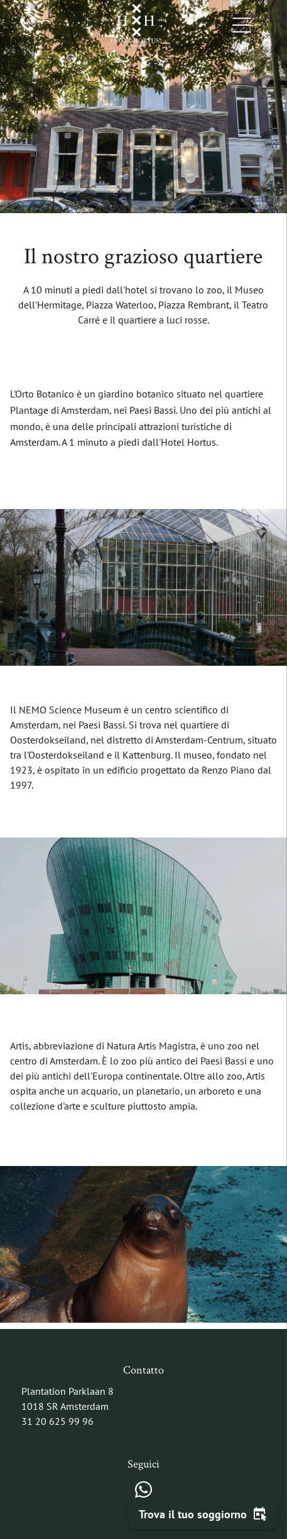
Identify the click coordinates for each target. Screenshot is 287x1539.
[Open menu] (241, 25)
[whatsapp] (143, 1492)
